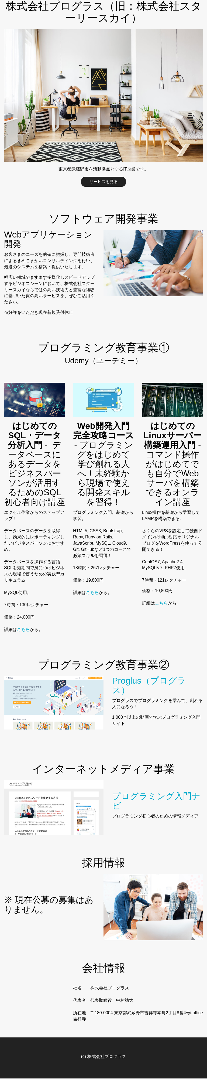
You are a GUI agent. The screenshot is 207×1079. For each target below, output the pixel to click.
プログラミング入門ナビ (156, 801)
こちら (161, 603)
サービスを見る (103, 181)
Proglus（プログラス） (149, 685)
